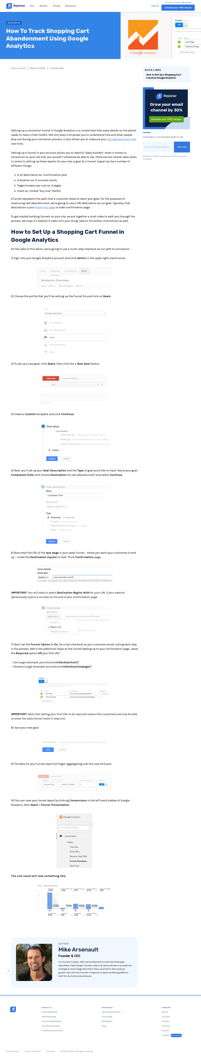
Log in (155, 6)
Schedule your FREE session (178, 7)
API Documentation (111, 1012)
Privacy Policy (12, 1051)
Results (43, 6)
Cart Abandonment (51, 1026)
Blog (104, 1026)
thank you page (45, 207)
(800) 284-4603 (186, 2)
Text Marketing (49, 1017)
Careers (172, 1035)
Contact (166, 1017)
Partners (166, 1026)
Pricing (56, 6)
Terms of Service (33, 1051)
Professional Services (52, 1030)
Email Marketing (49, 1012)
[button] (70, 6)
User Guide (107, 1017)
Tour (32, 6)
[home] (15, 6)
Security (50, 1051)
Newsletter (107, 1021)
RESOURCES (14, 23)
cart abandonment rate (121, 139)
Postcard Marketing (51, 1021)
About (165, 1012)
